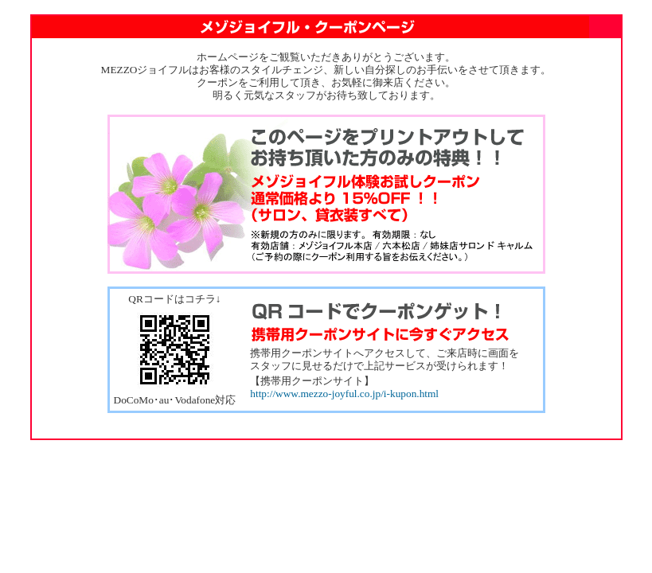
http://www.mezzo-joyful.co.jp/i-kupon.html (344, 394)
